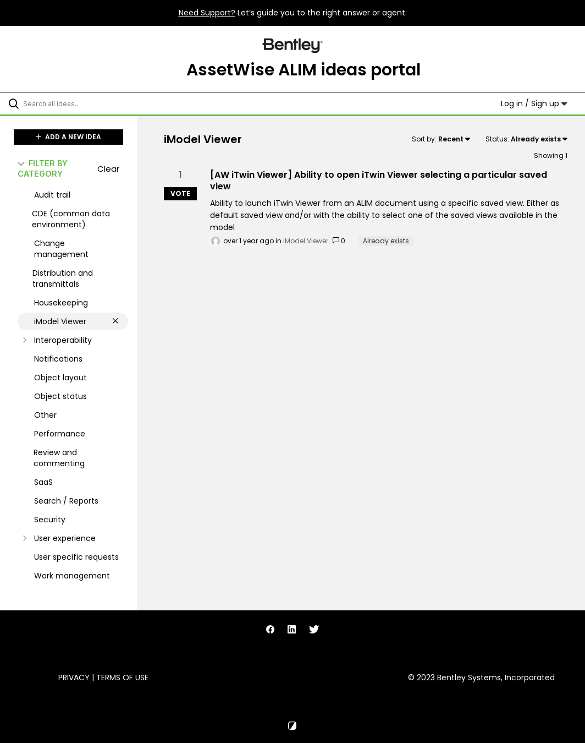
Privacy (74, 677)
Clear (108, 168)
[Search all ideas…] (74, 103)
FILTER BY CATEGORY (43, 168)
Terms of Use (122, 677)
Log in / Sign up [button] (534, 103)
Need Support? (207, 12)
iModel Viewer (305, 240)
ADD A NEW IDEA (68, 136)
